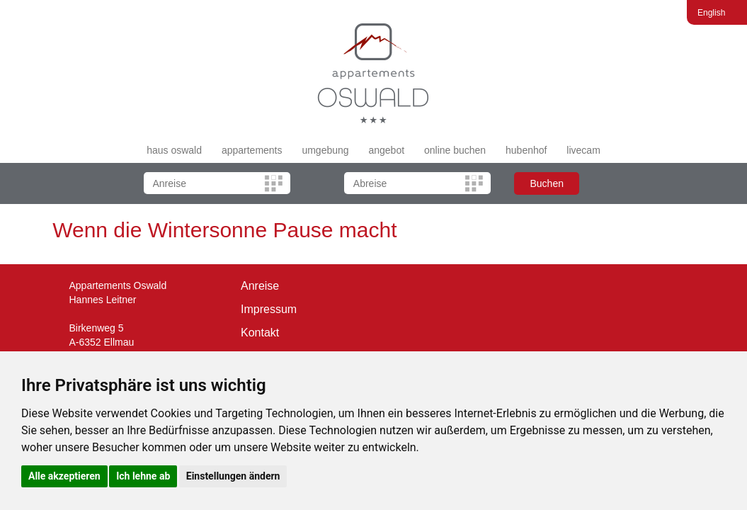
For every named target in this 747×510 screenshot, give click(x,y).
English (711, 13)
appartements (252, 150)
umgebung (325, 150)
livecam (583, 150)
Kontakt (260, 333)
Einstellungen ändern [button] (233, 476)
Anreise (260, 286)
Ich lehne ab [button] (143, 476)
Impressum (269, 309)
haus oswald (174, 150)
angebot (386, 150)
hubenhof (526, 150)
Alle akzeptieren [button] (64, 476)
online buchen (455, 150)
